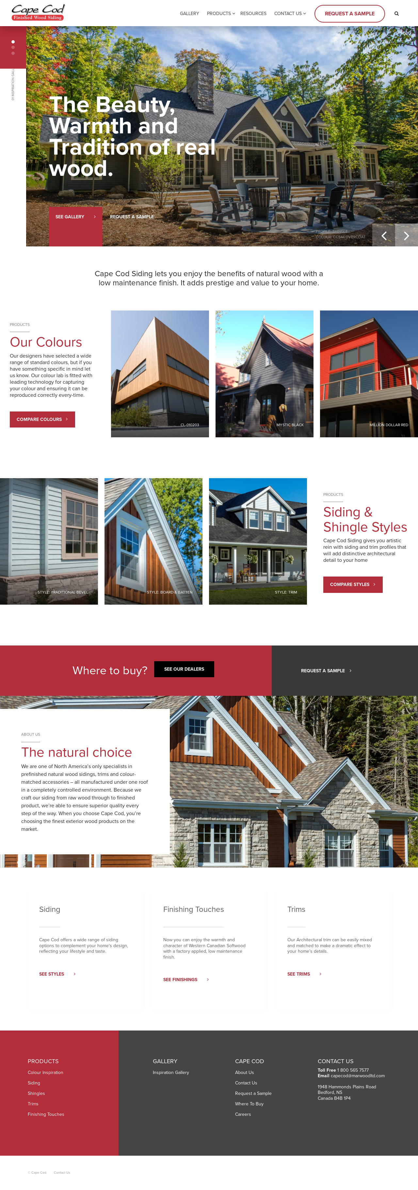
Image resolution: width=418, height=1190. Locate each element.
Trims (33, 1104)
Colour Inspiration (45, 1072)
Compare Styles (352, 584)
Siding (34, 1083)
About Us (244, 1072)
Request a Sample (350, 13)
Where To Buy (249, 1104)
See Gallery (76, 217)
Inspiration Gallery (171, 1072)
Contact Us (288, 13)
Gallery (189, 13)
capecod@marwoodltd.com (358, 1076)
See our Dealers (184, 669)
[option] (222, 136)
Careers (243, 1114)
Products (219, 13)
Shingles (36, 1093)
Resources (253, 13)
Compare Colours (42, 419)
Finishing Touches (46, 1114)
